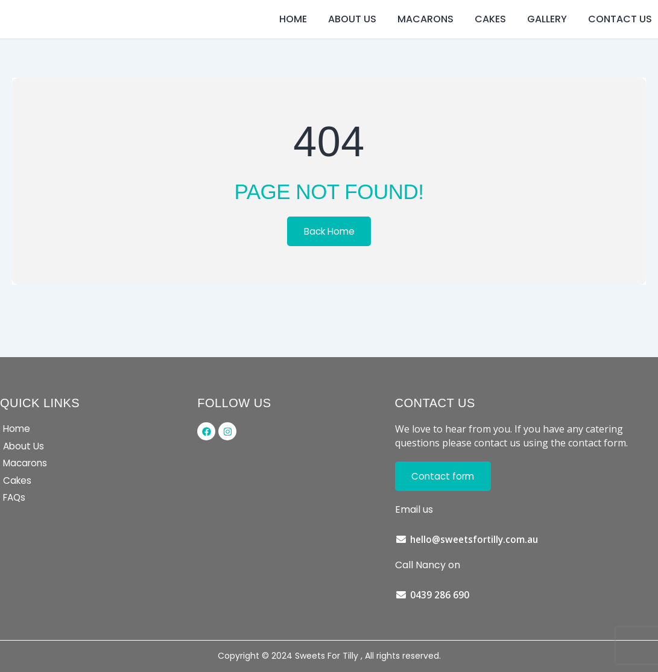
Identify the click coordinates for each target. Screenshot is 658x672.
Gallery (547, 33)
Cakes (490, 33)
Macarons (425, 33)
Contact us (620, 33)
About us (352, 33)
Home (293, 33)
